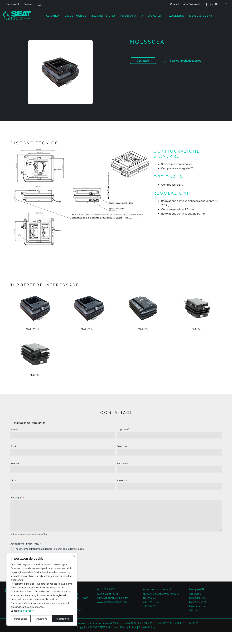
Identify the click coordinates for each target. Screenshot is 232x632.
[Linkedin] (211, 4)
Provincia (122, 480)
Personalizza (20, 618)
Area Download (191, 4)
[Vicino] (74, 556)
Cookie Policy (26, 610)
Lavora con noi (198, 606)
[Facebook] (206, 4)
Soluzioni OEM (197, 597)
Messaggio (17, 497)
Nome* (14, 429)
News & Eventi (198, 602)
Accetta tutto (63, 618)
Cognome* (123, 429)
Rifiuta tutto (41, 618)
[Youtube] (216, 4)
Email (14, 446)
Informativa (78, 548)
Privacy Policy (128, 627)
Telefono (122, 446)
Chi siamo (195, 593)
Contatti (174, 4)
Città (13, 480)
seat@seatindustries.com (112, 597)
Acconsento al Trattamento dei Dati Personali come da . (50, 548)
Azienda (14, 463)
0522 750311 (109, 589)
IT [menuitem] (226, 4)
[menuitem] (226, 4)
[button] (182, 61)
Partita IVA (122, 463)
